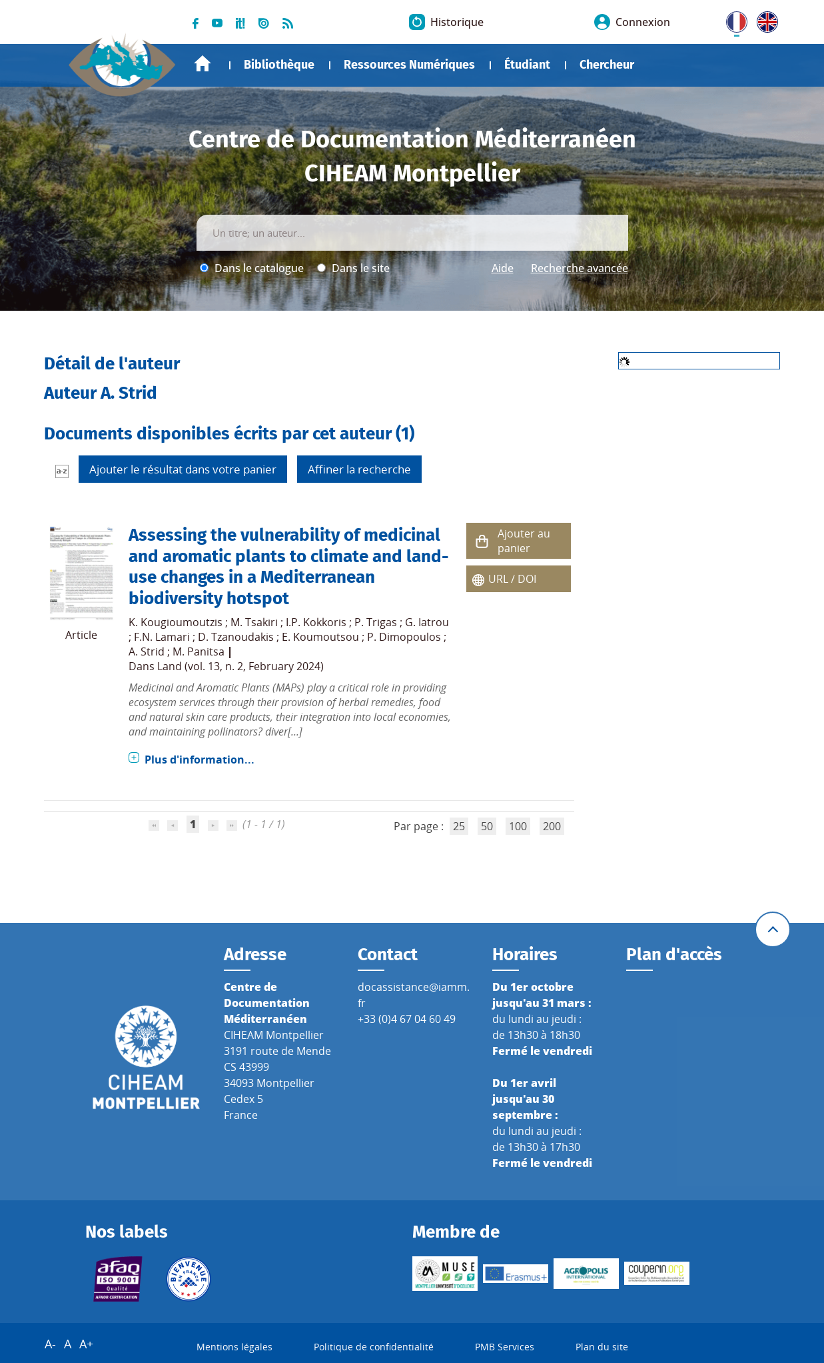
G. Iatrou (427, 622)
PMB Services (504, 1346)
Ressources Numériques (409, 64)
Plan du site (602, 1346)
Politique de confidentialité (374, 1346)
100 (518, 826)
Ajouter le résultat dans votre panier (182, 469)
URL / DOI (512, 578)
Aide (503, 268)
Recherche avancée (579, 268)
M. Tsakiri (254, 622)
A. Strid (147, 651)
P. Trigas (375, 622)
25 (459, 826)
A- (50, 1344)
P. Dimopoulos (404, 636)
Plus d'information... (199, 759)
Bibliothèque (279, 64)
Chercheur (607, 64)
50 (487, 826)
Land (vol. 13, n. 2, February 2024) (240, 666)
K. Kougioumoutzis (175, 622)
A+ (86, 1344)
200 (552, 826)
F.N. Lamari (162, 636)
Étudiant (527, 64)
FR (732, 19)
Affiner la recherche (359, 469)
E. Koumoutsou (320, 636)
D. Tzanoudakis (236, 636)
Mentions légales (234, 1346)
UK (764, 19)
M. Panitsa (198, 651)
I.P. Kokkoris (316, 622)
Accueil (202, 63)
